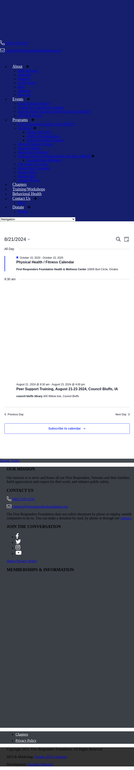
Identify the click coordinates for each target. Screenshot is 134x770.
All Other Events (30, 115)
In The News (27, 83)
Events (17, 99)
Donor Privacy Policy (22, 561)
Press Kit (24, 95)
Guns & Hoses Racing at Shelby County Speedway (54, 111)
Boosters (24, 79)
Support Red (26, 176)
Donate (18, 207)
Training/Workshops (28, 189)
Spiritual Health (29, 148)
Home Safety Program (33, 168)
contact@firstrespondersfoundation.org (33, 50)
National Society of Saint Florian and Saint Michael (54, 156)
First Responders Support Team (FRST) (46, 124)
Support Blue (27, 172)
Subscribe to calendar (64, 428)
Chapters (24, 91)
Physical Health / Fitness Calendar (45, 262)
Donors (23, 211)
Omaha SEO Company (51, 757)
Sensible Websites (40, 764)
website (125, 518)
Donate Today (10, 460)
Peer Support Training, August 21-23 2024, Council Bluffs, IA (67, 389)
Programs (20, 120)
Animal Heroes (28, 180)
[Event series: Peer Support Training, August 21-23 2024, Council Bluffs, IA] (87, 384)
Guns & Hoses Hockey (34, 103)
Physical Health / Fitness (35, 144)
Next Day (122, 414)
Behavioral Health (26, 194)
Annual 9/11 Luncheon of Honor (41, 107)
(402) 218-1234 (17, 43)
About (17, 66)
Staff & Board (28, 71)
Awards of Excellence (33, 152)
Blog (21, 87)
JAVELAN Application (43, 136)
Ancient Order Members (44, 160)
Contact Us (21, 198)
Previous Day (14, 414)
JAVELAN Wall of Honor (45, 140)
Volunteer (25, 75)
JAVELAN (25, 128)
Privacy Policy (26, 740)
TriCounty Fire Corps (33, 164)
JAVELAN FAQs (39, 132)
